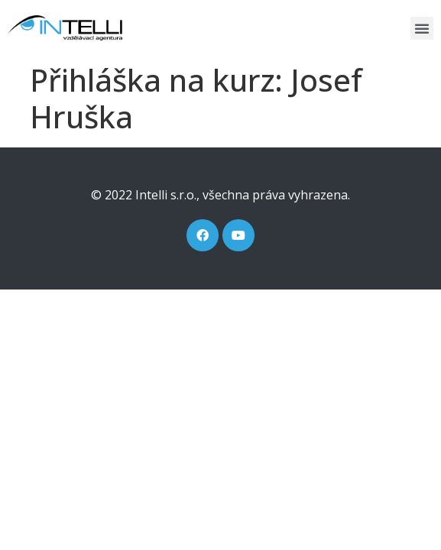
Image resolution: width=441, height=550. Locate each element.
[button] (421, 28)
